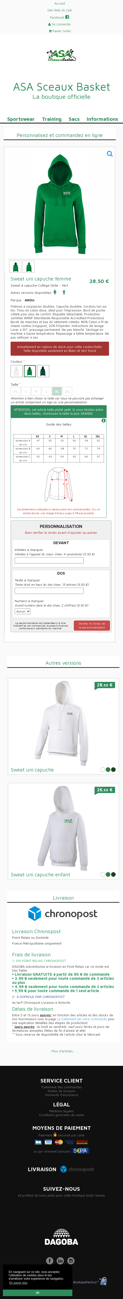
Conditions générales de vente (61, 1115)
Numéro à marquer (29, 601)
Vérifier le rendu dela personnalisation (92, 625)
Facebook (59, 17)
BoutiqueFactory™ (90, 1282)
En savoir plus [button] (18, 1283)
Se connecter (59, 24)
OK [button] (38, 1292)
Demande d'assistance (61, 1095)
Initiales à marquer (29, 550)
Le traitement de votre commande (82, 1019)
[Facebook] (51, 1263)
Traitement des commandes (61, 1087)
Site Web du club (59, 10)
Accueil (60, 3)
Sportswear (21, 119)
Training (52, 119)
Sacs (74, 119)
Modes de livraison (61, 1091)
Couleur (18, 361)
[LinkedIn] (61, 1263)
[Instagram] (72, 1263)
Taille (16, 384)
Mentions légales (61, 1111)
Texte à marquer (27, 580)
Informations (102, 119)
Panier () (60, 31)
